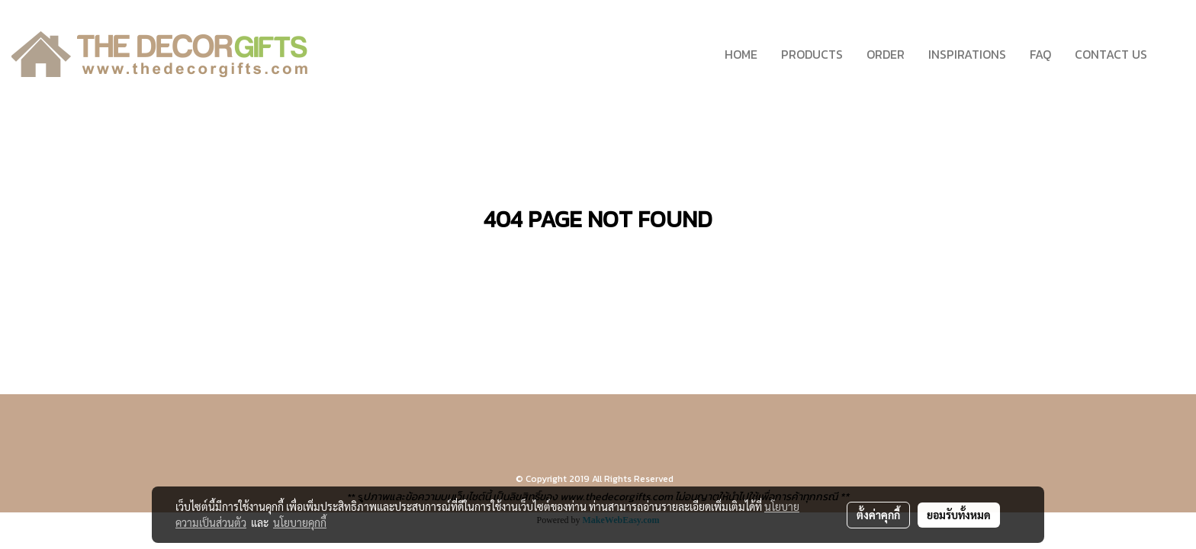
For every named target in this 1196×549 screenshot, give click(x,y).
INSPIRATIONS (967, 54)
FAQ (1040, 54)
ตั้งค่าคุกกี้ (878, 515)
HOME (741, 54)
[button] (1172, 54)
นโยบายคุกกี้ (299, 522)
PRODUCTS (812, 54)
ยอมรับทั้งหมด (959, 515)
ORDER (885, 54)
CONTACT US (1111, 54)
